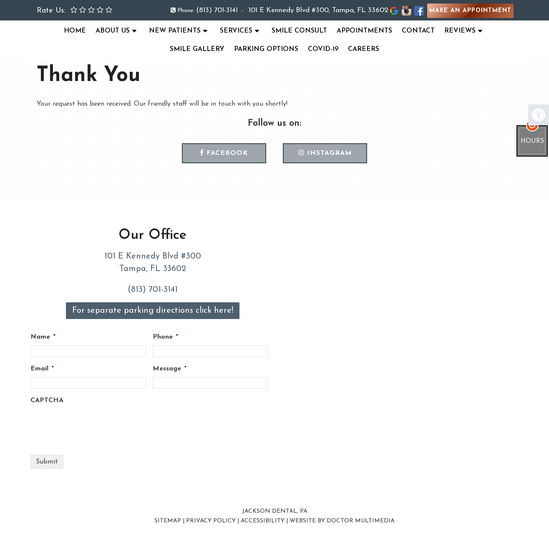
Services (236, 31)
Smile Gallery (197, 49)
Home (75, 31)
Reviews (460, 31)
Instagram (325, 153)
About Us (113, 31)
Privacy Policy (211, 521)
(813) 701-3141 (217, 10)
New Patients (175, 31)
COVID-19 (323, 49)
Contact (418, 31)
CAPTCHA (46, 400)
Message (169, 368)
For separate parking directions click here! (152, 310)
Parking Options (266, 49)
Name (42, 337)
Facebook (224, 153)
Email (42, 368)
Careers (363, 49)
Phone (165, 337)
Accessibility (263, 521)
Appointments (364, 31)
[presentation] (93, 425)
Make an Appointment (470, 11)
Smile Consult (299, 31)
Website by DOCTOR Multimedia (342, 521)
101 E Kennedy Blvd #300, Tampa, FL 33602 (318, 10)
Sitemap (167, 521)
